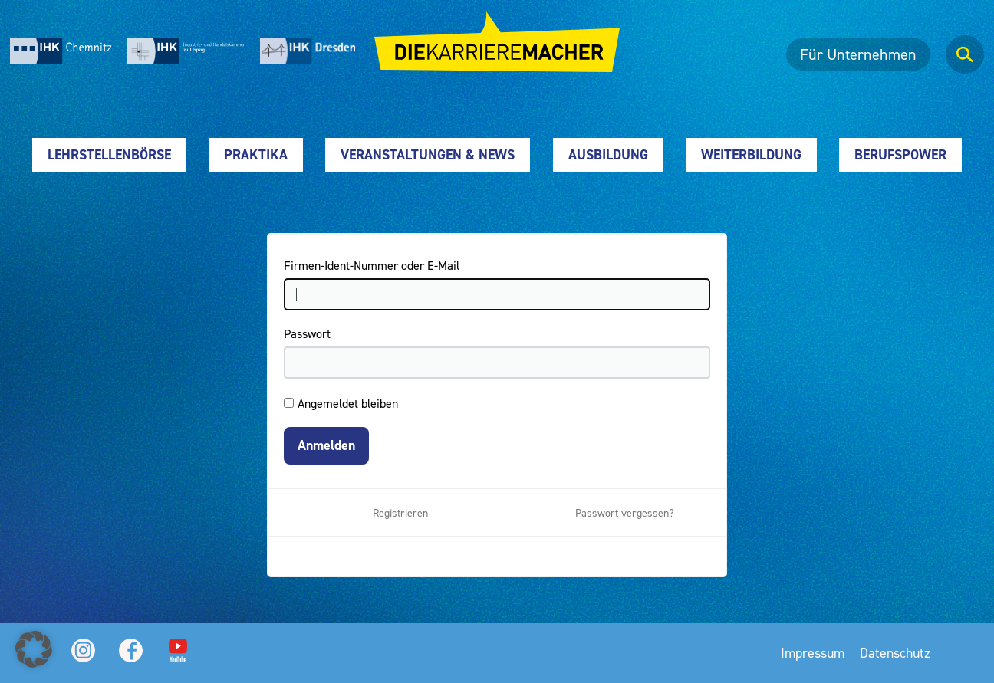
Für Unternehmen (858, 54)
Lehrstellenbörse (109, 154)
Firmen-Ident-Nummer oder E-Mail (371, 265)
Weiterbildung (751, 154)
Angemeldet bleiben (348, 403)
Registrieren (400, 512)
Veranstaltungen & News (428, 154)
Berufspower (900, 154)
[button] (33, 649)
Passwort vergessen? (624, 512)
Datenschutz (895, 653)
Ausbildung (608, 154)
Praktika (256, 154)
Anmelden (326, 445)
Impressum (812, 653)
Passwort (307, 333)
